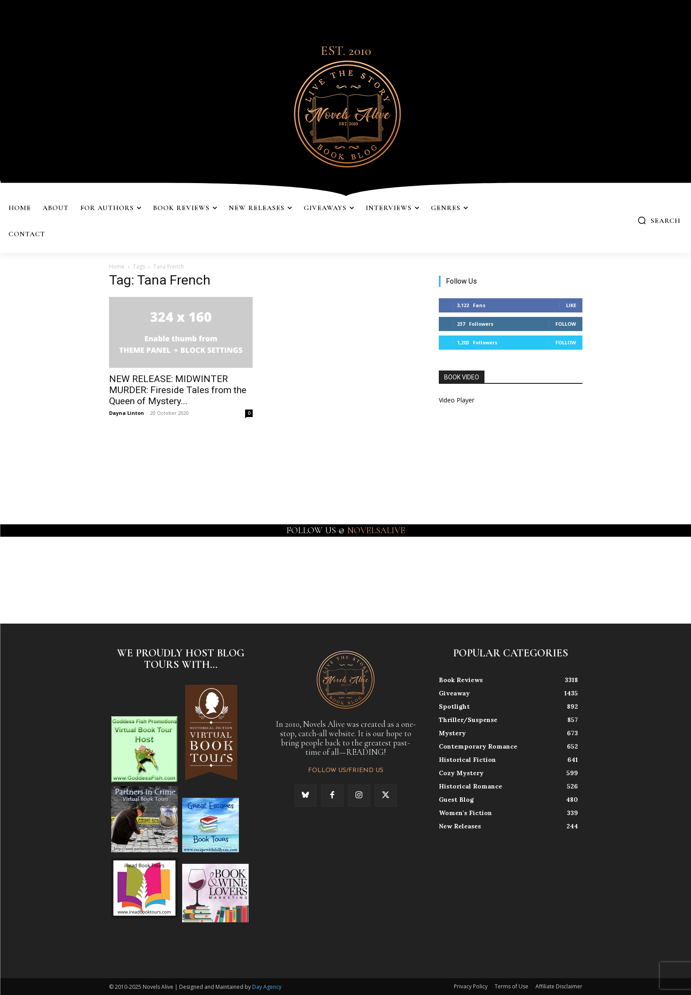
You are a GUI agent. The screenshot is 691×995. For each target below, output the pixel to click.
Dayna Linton (126, 413)
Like (571, 305)
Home (117, 266)
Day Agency (266, 987)
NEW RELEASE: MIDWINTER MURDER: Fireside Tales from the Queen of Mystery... (177, 390)
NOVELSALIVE (376, 530)
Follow (565, 323)
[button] (658, 220)
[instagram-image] (42, 579)
